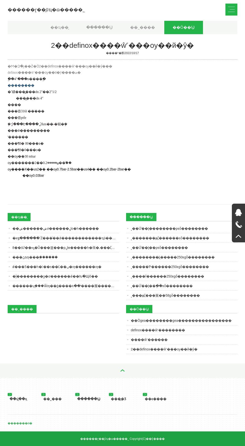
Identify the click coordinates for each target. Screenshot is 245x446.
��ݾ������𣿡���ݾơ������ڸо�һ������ (55, 228)
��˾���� (142, 27)
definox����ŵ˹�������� (158, 330)
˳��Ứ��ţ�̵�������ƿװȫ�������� (169, 228)
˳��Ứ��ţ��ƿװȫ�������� (159, 248)
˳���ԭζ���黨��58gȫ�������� (165, 295)
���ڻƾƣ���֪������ (35, 257)
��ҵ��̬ (59, 27)
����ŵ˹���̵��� (149, 340)
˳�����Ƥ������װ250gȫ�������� (170, 267)
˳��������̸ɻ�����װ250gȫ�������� (173, 257)
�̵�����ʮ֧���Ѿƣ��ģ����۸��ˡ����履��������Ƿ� (65, 286)
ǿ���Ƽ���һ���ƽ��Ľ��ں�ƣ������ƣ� (56, 267)
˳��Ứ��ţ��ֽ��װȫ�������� (162, 286)
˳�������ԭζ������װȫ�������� (170, 238)
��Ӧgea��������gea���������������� (181, 320)
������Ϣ (99, 27)
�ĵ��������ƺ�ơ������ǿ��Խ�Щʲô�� (55, 276)
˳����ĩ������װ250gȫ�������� (167, 276)
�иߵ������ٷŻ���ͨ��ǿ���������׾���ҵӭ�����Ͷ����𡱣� (65, 238)
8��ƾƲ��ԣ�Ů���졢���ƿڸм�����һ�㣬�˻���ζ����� (65, 248)
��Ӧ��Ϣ (184, 27)
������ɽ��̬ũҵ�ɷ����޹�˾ (46, 9)
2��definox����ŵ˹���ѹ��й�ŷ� (164, 349)
